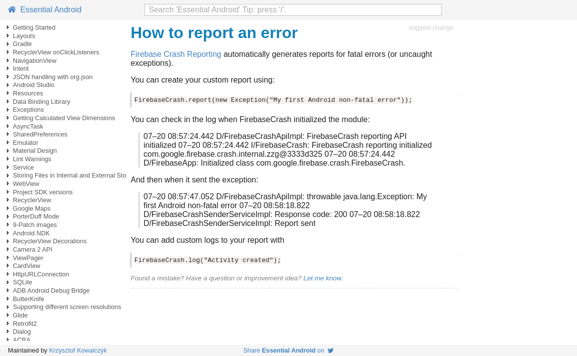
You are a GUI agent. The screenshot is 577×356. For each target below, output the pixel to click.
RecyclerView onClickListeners (56, 52)
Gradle (22, 43)
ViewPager (28, 258)
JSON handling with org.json (53, 77)
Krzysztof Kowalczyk (78, 350)
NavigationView (34, 60)
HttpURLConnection (41, 274)
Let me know (322, 278)
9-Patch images (35, 224)
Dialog (22, 331)
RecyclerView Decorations (50, 241)
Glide (20, 315)
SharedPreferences (40, 134)
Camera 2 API (32, 249)
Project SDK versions (43, 192)
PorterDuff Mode (36, 216)
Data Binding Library (41, 101)
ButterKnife (28, 299)
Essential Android (45, 9)
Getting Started (34, 27)
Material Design (35, 150)
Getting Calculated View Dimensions (64, 118)
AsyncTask (28, 126)
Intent (21, 68)
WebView (26, 183)
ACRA (22, 340)
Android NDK (31, 233)
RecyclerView (32, 200)
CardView (26, 265)
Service (23, 167)
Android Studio (33, 85)
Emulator (25, 142)
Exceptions (28, 109)
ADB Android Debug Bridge (51, 290)
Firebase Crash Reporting (176, 54)
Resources (28, 93)
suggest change (431, 27)
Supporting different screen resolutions (67, 307)
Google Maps (31, 208)
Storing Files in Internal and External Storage (76, 175)
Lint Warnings (32, 159)
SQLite (22, 282)
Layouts (24, 36)
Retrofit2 (25, 323)
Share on (288, 350)
